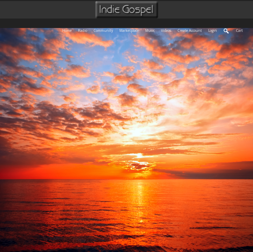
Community (104, 30)
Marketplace (130, 30)
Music (151, 30)
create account (189, 30)
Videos (167, 30)
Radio (84, 30)
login (212, 30)
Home (68, 30)
